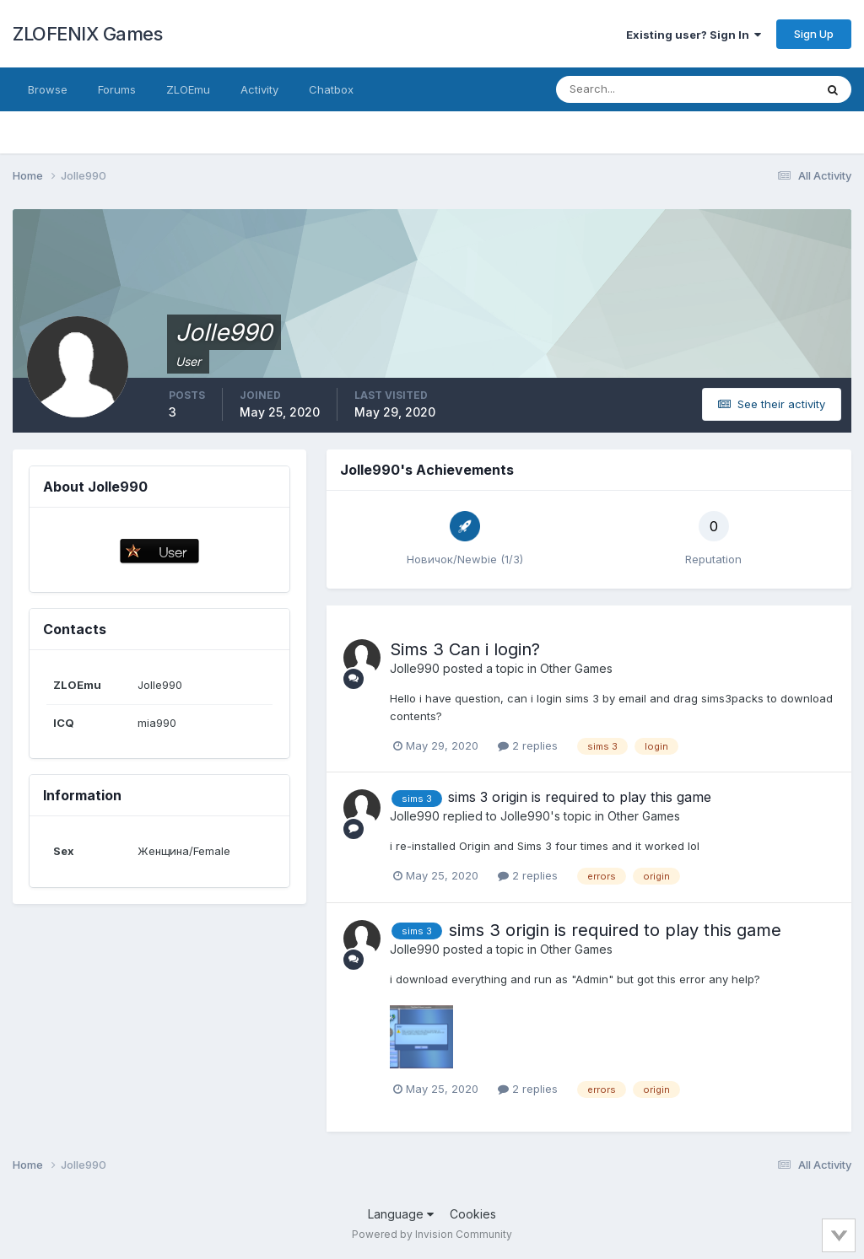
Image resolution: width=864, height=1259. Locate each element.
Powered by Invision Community (432, 1234)
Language (401, 1214)
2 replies (528, 745)
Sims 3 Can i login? (465, 649)
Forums (117, 89)
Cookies (473, 1214)
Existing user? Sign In (693, 34)
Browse (48, 89)
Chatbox (331, 89)
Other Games (576, 668)
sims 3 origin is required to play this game (579, 796)
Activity (259, 89)
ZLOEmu (188, 89)
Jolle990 (415, 668)
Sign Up (814, 33)
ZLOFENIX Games (87, 34)
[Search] (630, 89)
